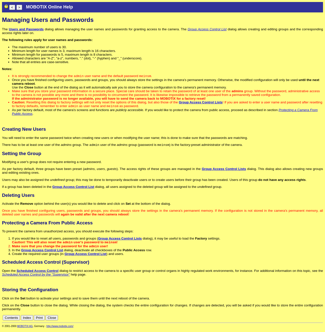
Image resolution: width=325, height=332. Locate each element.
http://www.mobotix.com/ (60, 328)
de (315, 320)
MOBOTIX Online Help (49, 6)
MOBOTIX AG (25, 328)
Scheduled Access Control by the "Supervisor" (36, 277)
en (320, 320)
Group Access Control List (207, 29)
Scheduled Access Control (38, 273)
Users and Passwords (26, 29)
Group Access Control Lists (200, 103)
